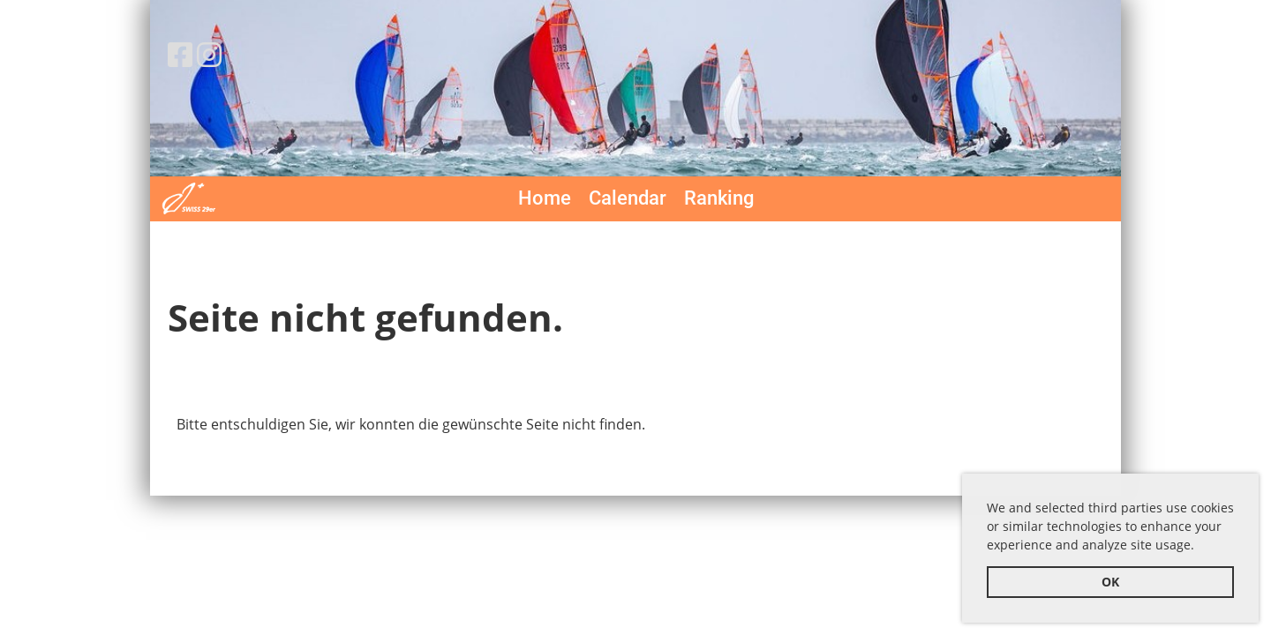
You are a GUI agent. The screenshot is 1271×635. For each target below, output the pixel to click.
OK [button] (1110, 581)
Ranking (719, 198)
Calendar (627, 198)
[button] (1200, 547)
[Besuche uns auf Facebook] (180, 54)
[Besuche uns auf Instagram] (209, 54)
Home (544, 198)
